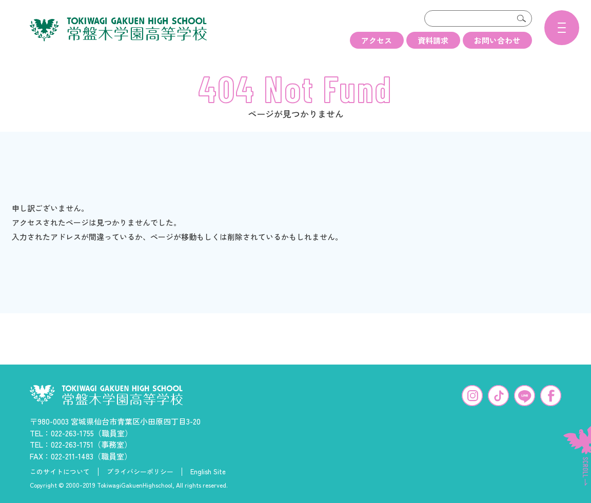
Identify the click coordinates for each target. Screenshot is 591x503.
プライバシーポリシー (140, 470)
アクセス (376, 40)
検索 (521, 18)
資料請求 (433, 40)
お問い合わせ (497, 40)
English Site (208, 470)
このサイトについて (60, 470)
